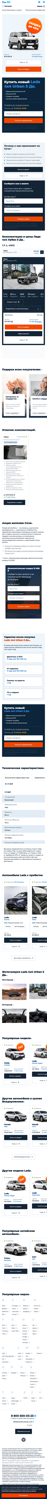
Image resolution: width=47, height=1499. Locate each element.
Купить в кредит (23, 69)
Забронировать (23, 334)
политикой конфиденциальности (14, 128)
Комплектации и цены (12, 10)
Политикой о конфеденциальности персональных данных (19, 1491)
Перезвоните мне (23, 1431)
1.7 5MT (10, 784)
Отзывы (29, 1425)
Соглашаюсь (23, 1495)
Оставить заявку (24, 219)
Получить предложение (23, 120)
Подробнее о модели (14, 502)
